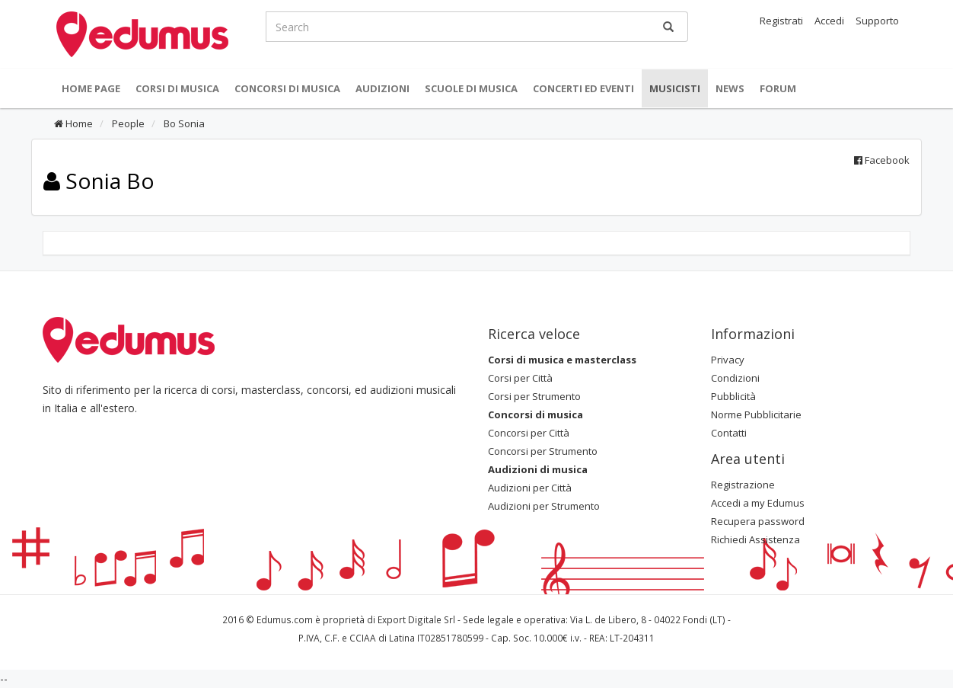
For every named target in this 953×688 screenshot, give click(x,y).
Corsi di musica (177, 88)
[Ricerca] (668, 27)
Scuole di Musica (471, 88)
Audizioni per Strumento (544, 506)
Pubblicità (733, 396)
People (127, 123)
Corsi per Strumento (534, 396)
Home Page (91, 88)
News (730, 88)
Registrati (781, 20)
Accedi (829, 20)
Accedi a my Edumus (758, 503)
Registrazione (743, 484)
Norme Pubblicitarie (756, 414)
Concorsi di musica (287, 88)
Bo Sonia (183, 123)
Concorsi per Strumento (543, 451)
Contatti (729, 433)
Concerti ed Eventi (583, 88)
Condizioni (735, 378)
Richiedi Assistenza (755, 539)
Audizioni (382, 88)
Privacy (727, 359)
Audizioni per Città (530, 487)
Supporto (877, 20)
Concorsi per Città (528, 433)
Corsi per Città (520, 378)
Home (73, 123)
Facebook (882, 160)
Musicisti (674, 88)
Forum (778, 88)
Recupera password (758, 521)
